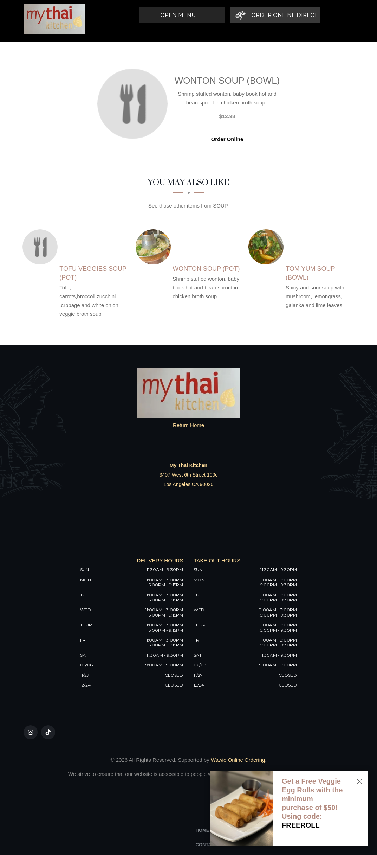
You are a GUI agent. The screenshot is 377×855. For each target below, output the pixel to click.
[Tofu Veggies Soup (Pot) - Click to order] (41, 246)
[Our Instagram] (31, 732)
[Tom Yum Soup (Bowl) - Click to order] (267, 246)
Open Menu (178, 15)
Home (202, 830)
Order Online (227, 139)
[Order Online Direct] (275, 15)
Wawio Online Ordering (238, 760)
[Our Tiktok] (48, 732)
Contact (207, 844)
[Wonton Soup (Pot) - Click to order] (155, 246)
